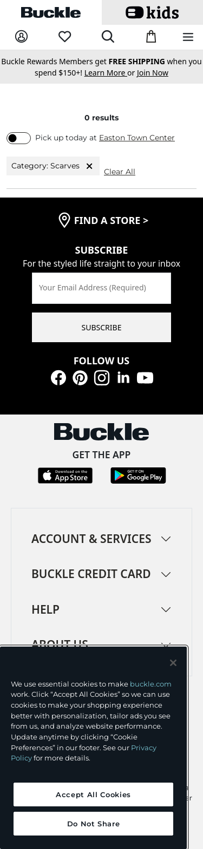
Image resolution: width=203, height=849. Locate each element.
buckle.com (151, 684)
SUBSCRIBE (102, 327)
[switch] (18, 138)
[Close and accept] (173, 663)
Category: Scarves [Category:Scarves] (53, 166)
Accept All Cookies (93, 794)
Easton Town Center (137, 137)
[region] (93, 748)
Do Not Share (93, 823)
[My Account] (21, 37)
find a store (111, 220)
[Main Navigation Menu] (188, 37)
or (110, 72)
